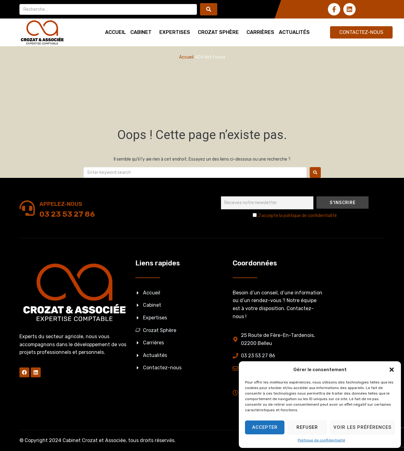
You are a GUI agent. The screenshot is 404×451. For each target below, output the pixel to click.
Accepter (265, 427)
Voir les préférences (362, 427)
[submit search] (208, 9)
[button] (392, 370)
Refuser (307, 427)
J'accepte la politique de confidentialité (297, 215)
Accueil (186, 57)
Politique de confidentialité (321, 440)
